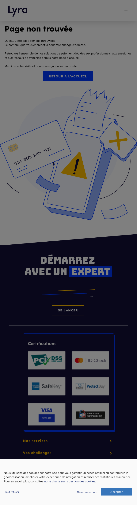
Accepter (116, 492)
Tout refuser (12, 492)
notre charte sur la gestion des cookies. (70, 481)
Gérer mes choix (87, 492)
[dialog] (68, 482)
